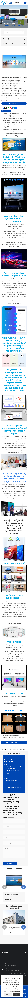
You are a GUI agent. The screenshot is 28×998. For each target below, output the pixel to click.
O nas (3, 948)
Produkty (10, 22)
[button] (4, 887)
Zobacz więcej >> (9, 899)
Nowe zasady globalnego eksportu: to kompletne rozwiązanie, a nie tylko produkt (12, 928)
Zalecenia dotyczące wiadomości (14, 907)
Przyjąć (16, 994)
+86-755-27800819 (11, 780)
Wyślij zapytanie (14, 103)
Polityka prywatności (14, 992)
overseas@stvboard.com (13, 787)
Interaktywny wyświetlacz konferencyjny (12, 895)
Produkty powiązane (14, 868)
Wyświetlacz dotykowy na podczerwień (13, 25)
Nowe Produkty (8, 43)
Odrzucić (8, 994)
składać (10, 864)
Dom (5, 22)
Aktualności (6, 957)
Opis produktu (6, 111)
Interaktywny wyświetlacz (9, 23)
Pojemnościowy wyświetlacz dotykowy (13, 749)
